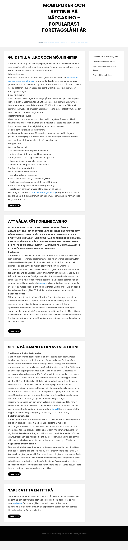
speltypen (17, 512)
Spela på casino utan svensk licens (44, 355)
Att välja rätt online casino (38, 229)
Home (41, 50)
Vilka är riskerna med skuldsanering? (69, 50)
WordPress (83, 543)
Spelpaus (42, 292)
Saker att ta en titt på (31, 499)
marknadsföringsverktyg (44, 201)
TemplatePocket (63, 543)
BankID (55, 418)
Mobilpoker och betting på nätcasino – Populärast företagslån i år (64, 22)
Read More (14, 214)
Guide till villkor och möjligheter (42, 65)
